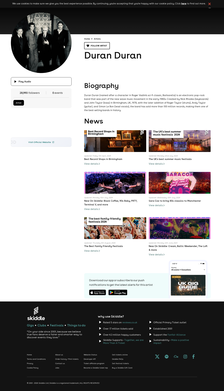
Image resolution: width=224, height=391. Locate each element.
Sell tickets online (120, 355)
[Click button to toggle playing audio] (41, 81)
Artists (97, 38)
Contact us (60, 363)
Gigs (30, 325)
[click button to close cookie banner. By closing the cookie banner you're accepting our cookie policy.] (209, 4)
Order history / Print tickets (67, 359)
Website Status (90, 355)
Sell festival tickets (120, 363)
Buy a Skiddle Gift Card (122, 368)
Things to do (76, 325)
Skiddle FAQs (117, 359)
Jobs (57, 368)
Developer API (90, 359)
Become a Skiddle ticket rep (96, 368)
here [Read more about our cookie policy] (183, 3)
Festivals (56, 325)
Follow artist (97, 46)
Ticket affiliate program (94, 363)
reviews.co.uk (129, 322)
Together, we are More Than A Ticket (123, 341)
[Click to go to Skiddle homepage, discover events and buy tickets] (36, 313)
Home (87, 38)
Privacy (30, 363)
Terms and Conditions (36, 359)
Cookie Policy (32, 368)
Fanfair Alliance (177, 334)
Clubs (41, 325)
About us (59, 355)
